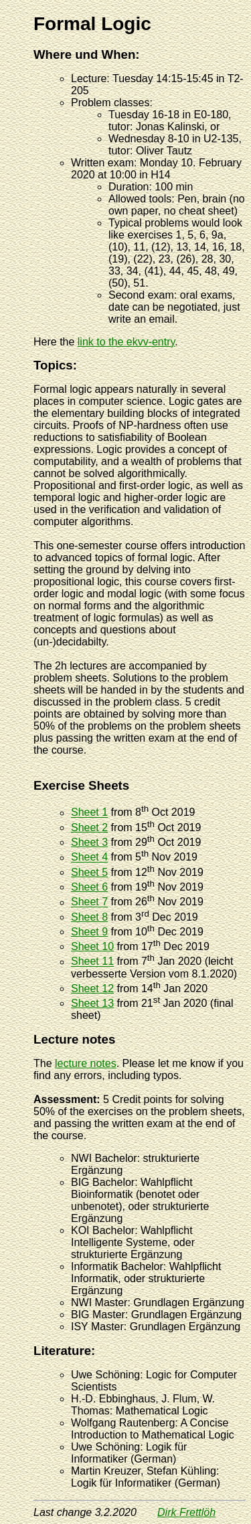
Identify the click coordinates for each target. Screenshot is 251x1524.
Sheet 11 (92, 961)
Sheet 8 (89, 917)
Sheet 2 (89, 827)
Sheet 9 (89, 931)
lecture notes (85, 1063)
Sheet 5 (89, 872)
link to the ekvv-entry (126, 341)
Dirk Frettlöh (186, 1512)
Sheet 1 (89, 812)
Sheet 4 (89, 857)
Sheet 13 (92, 1003)
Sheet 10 (92, 946)
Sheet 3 (89, 842)
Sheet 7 (89, 902)
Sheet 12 (92, 988)
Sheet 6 (89, 887)
